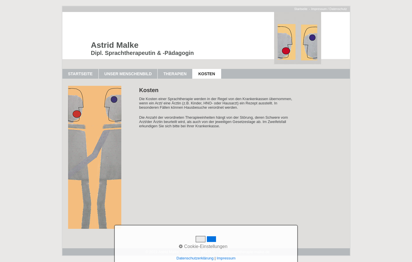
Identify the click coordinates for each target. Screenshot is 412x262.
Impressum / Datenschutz (329, 9)
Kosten (206, 74)
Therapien (175, 74)
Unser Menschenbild (128, 74)
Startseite (300, 9)
